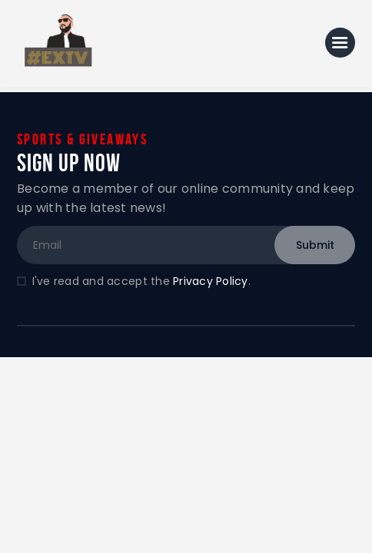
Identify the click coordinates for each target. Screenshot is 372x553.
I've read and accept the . (141, 281)
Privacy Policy (210, 281)
